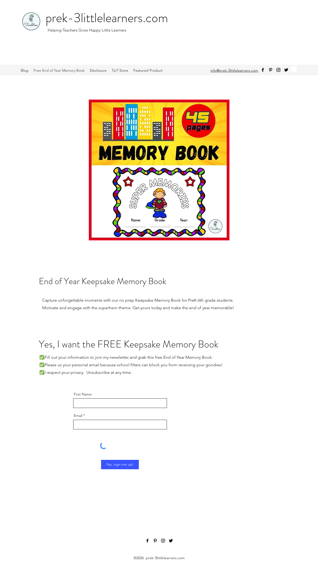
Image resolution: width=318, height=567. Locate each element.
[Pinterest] (270, 69)
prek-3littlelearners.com (107, 18)
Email (78, 415)
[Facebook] (262, 69)
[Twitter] (286, 69)
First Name (83, 394)
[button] (294, 69)
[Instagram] (278, 69)
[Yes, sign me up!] (120, 464)
